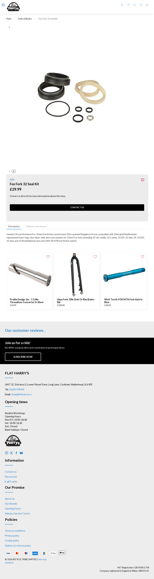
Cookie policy (12, 540)
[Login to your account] (122, 4)
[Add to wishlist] (48, 256)
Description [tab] (14, 226)
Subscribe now (23, 356)
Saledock (9, 562)
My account (11, 476)
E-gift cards (11, 481)
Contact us (77, 207)
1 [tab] (13, 171)
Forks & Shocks (25, 19)
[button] (3, 4)
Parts (9, 19)
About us (10, 498)
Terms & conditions (15, 530)
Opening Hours (13, 508)
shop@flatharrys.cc (21, 394)
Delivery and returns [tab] (36, 226)
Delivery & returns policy (18, 545)
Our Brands (11, 503)
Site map (42, 559)
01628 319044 (16, 389)
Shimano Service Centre (17, 513)
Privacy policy (12, 535)
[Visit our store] (128, 4)
